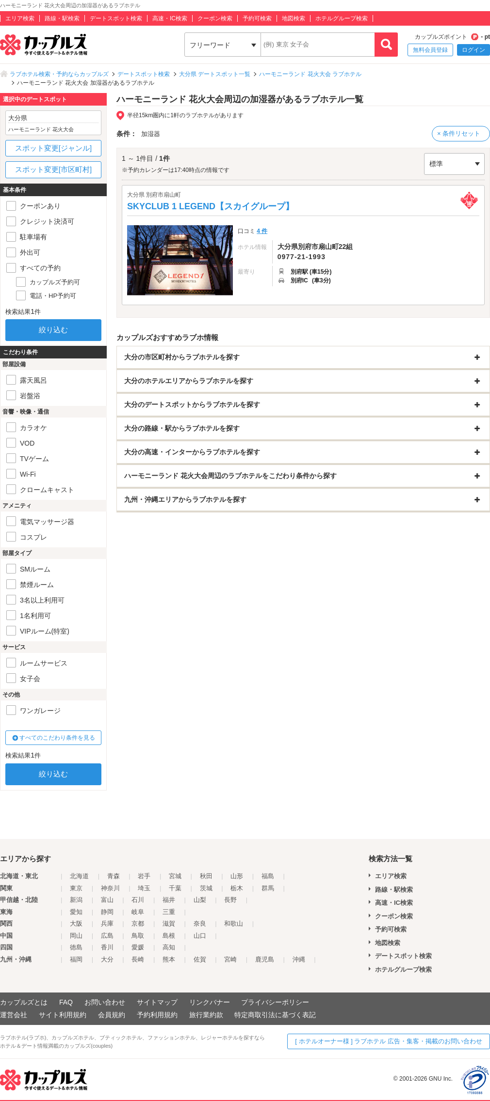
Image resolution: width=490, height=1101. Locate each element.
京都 (137, 923)
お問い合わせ (104, 1002)
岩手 (144, 876)
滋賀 (169, 923)
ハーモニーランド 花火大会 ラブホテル (310, 74)
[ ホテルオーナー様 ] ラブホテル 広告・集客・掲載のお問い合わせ (388, 1041)
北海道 (79, 876)
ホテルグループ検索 (341, 18)
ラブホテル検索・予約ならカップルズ (59, 74)
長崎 (137, 959)
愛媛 (137, 947)
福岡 (76, 959)
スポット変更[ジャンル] (53, 148)
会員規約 (111, 1015)
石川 (137, 899)
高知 (169, 947)
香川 (107, 947)
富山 (107, 899)
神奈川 (110, 888)
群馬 (267, 888)
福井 (169, 899)
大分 (107, 959)
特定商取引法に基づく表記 (275, 1015)
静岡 (107, 911)
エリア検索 (19, 18)
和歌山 (233, 923)
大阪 (76, 923)
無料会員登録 (430, 50)
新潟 (76, 899)
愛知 (76, 911)
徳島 (76, 947)
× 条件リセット (458, 133)
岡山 (76, 935)
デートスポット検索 (116, 18)
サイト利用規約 (62, 1015)
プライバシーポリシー (275, 1002)
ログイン (473, 50)
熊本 (169, 959)
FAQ (66, 1002)
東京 (76, 888)
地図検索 (293, 18)
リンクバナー (209, 1002)
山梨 (200, 899)
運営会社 (13, 1015)
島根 (169, 935)
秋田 (206, 876)
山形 (236, 876)
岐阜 (137, 911)
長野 (230, 899)
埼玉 (144, 888)
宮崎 (230, 959)
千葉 (175, 888)
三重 (169, 911)
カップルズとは (24, 1002)
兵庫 (107, 923)
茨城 (206, 888)
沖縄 (299, 959)
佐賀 (200, 959)
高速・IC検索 (169, 18)
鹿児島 (264, 959)
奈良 (200, 923)
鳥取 (137, 935)
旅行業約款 (206, 1015)
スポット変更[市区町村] (53, 169)
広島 (107, 935)
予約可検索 (257, 18)
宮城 (175, 876)
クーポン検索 (214, 18)
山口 (200, 935)
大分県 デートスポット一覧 (214, 74)
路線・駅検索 (62, 18)
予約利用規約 (157, 1015)
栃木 (236, 888)
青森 (113, 876)
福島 (267, 876)
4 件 (262, 231)
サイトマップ (157, 1002)
